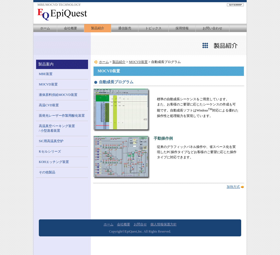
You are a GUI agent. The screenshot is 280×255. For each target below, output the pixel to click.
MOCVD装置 (138, 62)
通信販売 (124, 28)
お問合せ (140, 224)
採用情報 (182, 28)
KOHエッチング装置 (54, 162)
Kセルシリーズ (50, 151)
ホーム (45, 28)
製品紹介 (97, 28)
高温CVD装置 (49, 105)
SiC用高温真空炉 (51, 141)
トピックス (153, 28)
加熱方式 (233, 187)
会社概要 (70, 28)
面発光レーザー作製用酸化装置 (62, 116)
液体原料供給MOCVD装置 (58, 95)
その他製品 (47, 172)
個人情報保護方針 (163, 224)
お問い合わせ (212, 28)
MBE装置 (45, 74)
